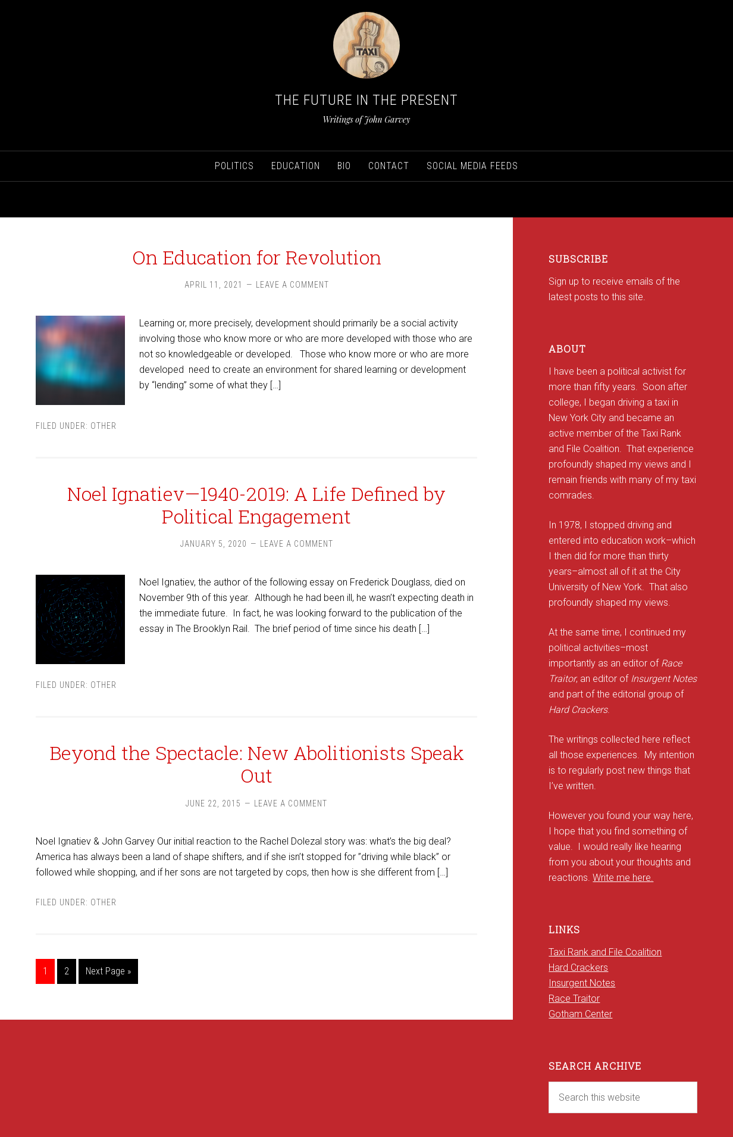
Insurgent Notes (582, 983)
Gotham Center (580, 1014)
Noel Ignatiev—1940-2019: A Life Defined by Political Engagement (256, 505)
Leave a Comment (292, 284)
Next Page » (108, 971)
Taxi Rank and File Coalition (605, 952)
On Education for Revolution (256, 257)
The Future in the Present (366, 100)
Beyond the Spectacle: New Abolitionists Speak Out (256, 764)
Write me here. (623, 877)
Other (103, 426)
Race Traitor (574, 998)
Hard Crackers (578, 967)
